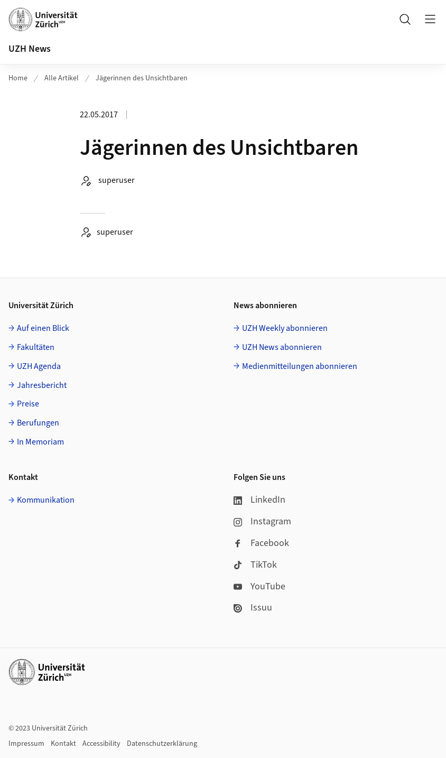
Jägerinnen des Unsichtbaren (142, 78)
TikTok (255, 564)
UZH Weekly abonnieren (285, 328)
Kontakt (63, 743)
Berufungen (38, 423)
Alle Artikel (61, 78)
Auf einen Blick (43, 328)
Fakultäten (35, 347)
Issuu (253, 607)
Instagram (262, 521)
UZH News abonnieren (282, 347)
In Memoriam (40, 442)
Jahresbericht (42, 385)
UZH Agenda (39, 366)
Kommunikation (46, 500)
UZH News (29, 49)
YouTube (259, 586)
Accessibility (101, 743)
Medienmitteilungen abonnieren (299, 366)
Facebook (261, 543)
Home (17, 78)
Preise (28, 404)
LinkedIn (259, 499)
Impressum (26, 743)
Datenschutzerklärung (162, 743)
